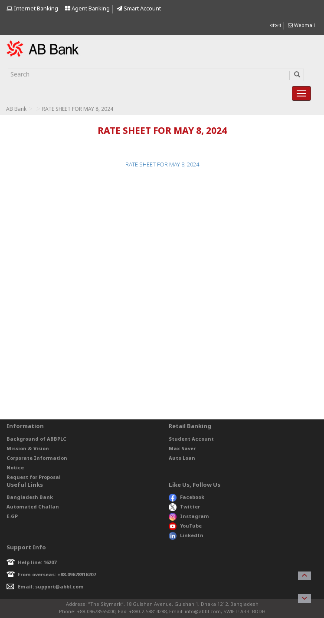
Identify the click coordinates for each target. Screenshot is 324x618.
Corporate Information (37, 458)
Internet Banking (32, 9)
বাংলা (275, 26)
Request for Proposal (34, 478)
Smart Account (139, 9)
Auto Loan (182, 458)
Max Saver (182, 449)
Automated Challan (33, 507)
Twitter (184, 507)
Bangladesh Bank (30, 498)
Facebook (186, 498)
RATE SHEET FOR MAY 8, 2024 (162, 165)
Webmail (301, 26)
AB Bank (16, 109)
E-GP (12, 517)
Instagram (189, 517)
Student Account (191, 439)
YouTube (185, 526)
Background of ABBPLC (36, 439)
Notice (15, 468)
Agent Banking (87, 9)
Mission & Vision (28, 449)
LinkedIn (186, 536)
